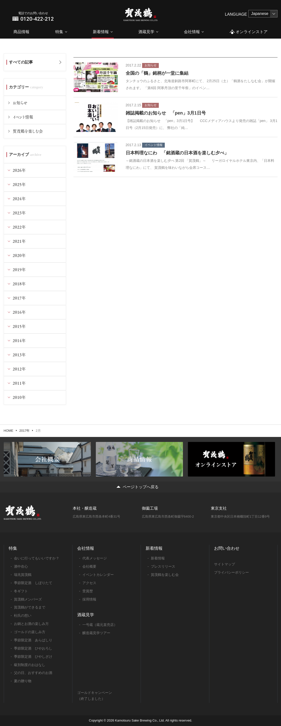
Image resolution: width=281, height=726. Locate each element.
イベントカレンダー (98, 575)
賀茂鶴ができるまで (29, 607)
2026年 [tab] (19, 170)
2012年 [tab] (19, 368)
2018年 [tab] (19, 283)
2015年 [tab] (19, 326)
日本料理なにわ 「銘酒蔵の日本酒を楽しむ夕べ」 (177, 152)
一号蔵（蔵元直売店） (99, 625)
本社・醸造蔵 (85, 508)
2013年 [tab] (19, 354)
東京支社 (219, 508)
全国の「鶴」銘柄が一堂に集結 (157, 73)
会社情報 (192, 32)
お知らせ (20, 102)
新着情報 (101, 32)
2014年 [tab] (19, 340)
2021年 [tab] (19, 241)
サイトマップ (224, 564)
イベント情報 (23, 117)
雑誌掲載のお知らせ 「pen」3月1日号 (166, 113)
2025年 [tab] (19, 184)
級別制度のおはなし (29, 665)
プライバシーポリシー (231, 572)
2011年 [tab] (19, 383)
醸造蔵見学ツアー (96, 633)
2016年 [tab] (19, 312)
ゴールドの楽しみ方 (29, 632)
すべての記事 (21, 62)
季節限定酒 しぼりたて (33, 583)
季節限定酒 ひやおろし (33, 648)
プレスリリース (163, 566)
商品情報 (21, 32)
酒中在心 (21, 566)
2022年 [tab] (19, 227)
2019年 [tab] (19, 269)
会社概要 (89, 566)
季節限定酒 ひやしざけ (33, 657)
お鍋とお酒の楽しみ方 (31, 624)
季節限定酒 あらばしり (33, 640)
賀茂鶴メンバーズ (28, 599)
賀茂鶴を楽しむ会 (28, 131)
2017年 (24, 430)
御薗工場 (150, 508)
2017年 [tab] (19, 298)
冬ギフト (21, 591)
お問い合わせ (226, 548)
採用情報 (89, 599)
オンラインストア (248, 32)
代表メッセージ (94, 558)
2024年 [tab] (19, 198)
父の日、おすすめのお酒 (33, 673)
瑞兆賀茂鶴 (22, 575)
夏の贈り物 (22, 681)
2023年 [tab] (19, 212)
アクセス (89, 583)
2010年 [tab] (19, 397)
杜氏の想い (22, 615)
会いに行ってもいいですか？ (36, 558)
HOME (8, 430)
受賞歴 (87, 591)
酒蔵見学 (146, 32)
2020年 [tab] (19, 255)
